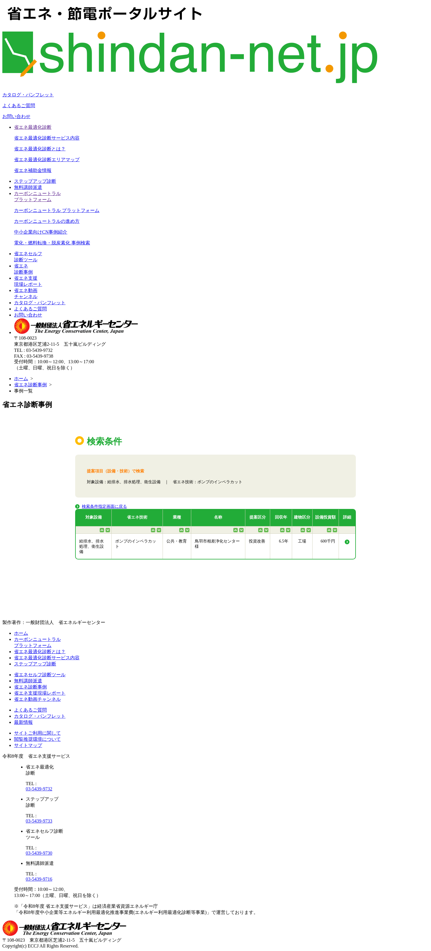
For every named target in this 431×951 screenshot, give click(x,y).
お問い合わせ (16, 116)
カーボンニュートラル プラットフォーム (56, 210)
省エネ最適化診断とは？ (39, 148)
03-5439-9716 (39, 879)
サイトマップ (28, 745)
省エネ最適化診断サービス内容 (47, 137)
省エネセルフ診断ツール (39, 674)
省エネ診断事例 (30, 384)
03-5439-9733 (39, 820)
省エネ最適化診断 (32, 127)
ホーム (21, 378)
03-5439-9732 (39, 788)
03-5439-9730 (39, 853)
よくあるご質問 (18, 105)
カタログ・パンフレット (28, 94)
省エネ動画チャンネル (37, 699)
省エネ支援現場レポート (39, 693)
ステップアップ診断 (35, 181)
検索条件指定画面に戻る (104, 506)
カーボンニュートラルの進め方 (47, 221)
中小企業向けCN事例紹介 (40, 232)
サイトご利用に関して (37, 733)
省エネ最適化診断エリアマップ (47, 159)
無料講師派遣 (28, 187)
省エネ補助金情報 (32, 170)
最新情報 (23, 722)
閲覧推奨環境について (37, 739)
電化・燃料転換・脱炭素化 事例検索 (52, 242)
